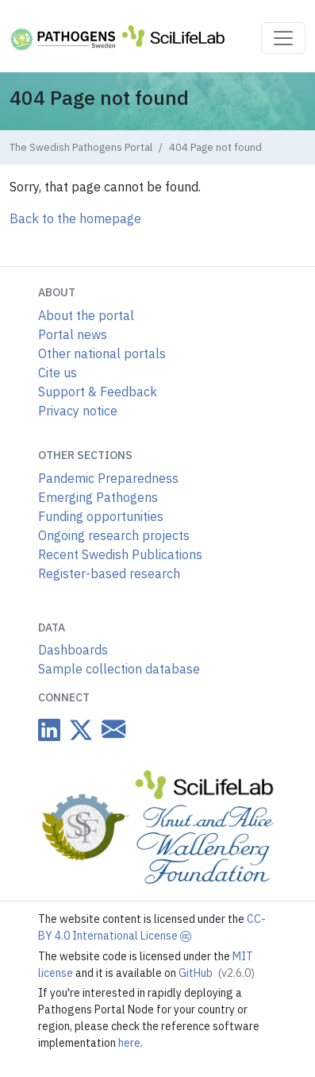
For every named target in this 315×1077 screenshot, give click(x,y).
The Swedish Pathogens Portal (81, 147)
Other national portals (102, 353)
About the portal (86, 315)
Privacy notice (77, 411)
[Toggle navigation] (283, 38)
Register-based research (109, 573)
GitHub (217, 973)
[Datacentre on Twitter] (77, 729)
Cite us (57, 372)
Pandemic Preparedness (108, 478)
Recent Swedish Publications (120, 554)
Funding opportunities (100, 516)
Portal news (72, 334)
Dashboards (73, 650)
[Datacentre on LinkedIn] (49, 729)
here (129, 1043)
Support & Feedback (97, 392)
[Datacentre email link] (110, 728)
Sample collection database (119, 669)
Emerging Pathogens (98, 497)
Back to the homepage (75, 218)
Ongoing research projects (114, 535)
